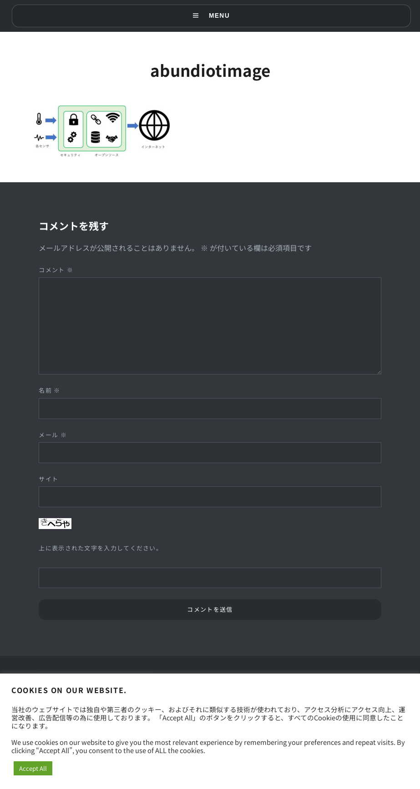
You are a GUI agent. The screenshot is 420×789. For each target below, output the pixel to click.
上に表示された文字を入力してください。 (100, 548)
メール (53, 434)
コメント (56, 269)
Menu (219, 16)
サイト (48, 478)
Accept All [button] (33, 768)
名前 (49, 390)
